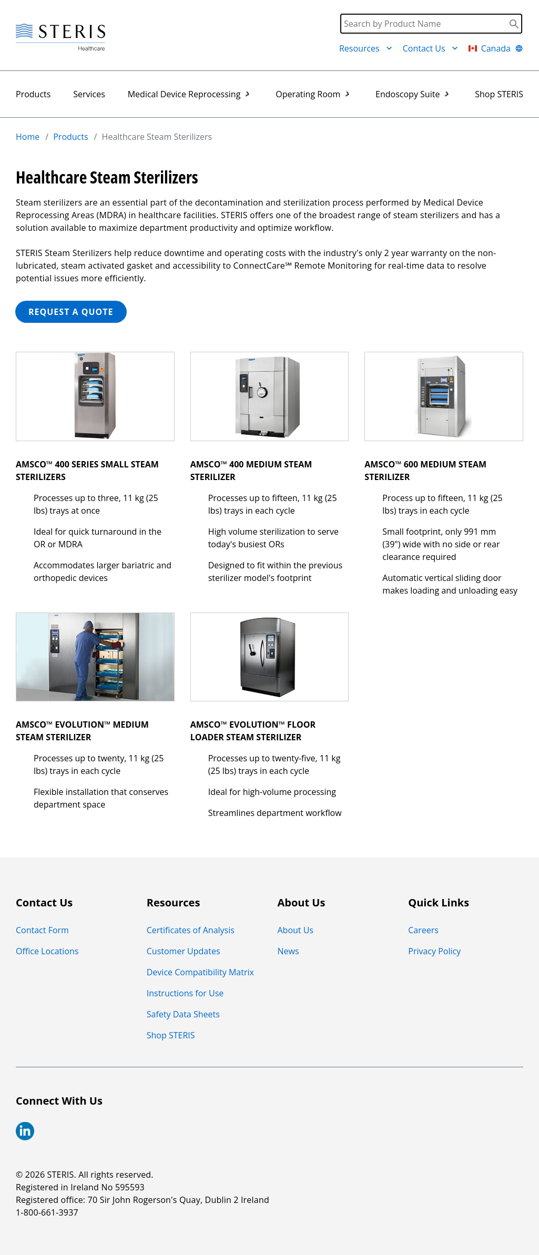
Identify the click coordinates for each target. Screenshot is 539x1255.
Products (33, 94)
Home (27, 136)
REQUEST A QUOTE (71, 312)
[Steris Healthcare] (60, 38)
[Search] (431, 24)
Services (89, 94)
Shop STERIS (499, 94)
